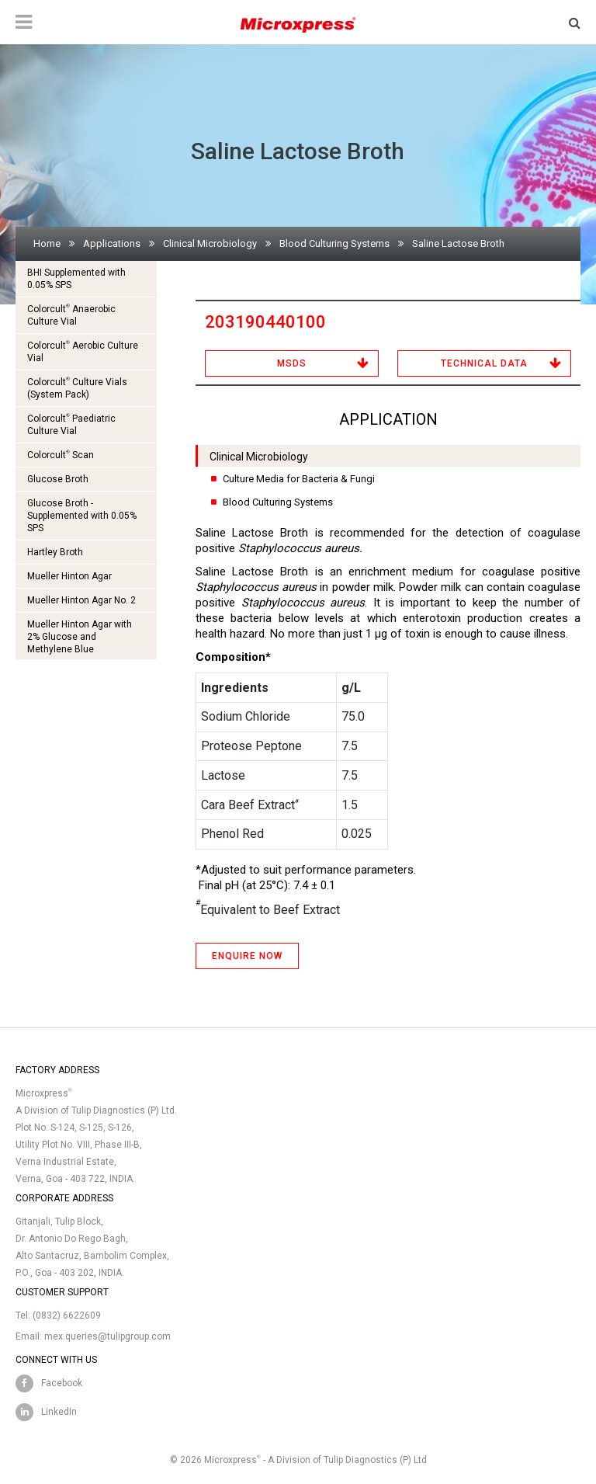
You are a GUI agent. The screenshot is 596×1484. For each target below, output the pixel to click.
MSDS (292, 363)
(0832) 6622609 (67, 1315)
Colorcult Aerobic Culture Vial (82, 351)
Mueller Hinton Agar (69, 576)
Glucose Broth (57, 479)
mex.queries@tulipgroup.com (107, 1336)
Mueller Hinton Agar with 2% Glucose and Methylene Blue (79, 637)
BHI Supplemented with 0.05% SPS (76, 278)
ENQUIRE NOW (247, 956)
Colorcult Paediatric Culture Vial (71, 424)
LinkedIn (59, 1411)
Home (47, 243)
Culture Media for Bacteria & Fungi (299, 479)
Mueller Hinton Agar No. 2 (81, 600)
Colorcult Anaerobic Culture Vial (71, 315)
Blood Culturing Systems (334, 243)
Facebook (61, 1383)
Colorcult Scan (60, 454)
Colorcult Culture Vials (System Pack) (77, 388)
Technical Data (484, 363)
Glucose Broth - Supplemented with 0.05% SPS (82, 515)
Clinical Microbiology (210, 243)
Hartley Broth (55, 552)
